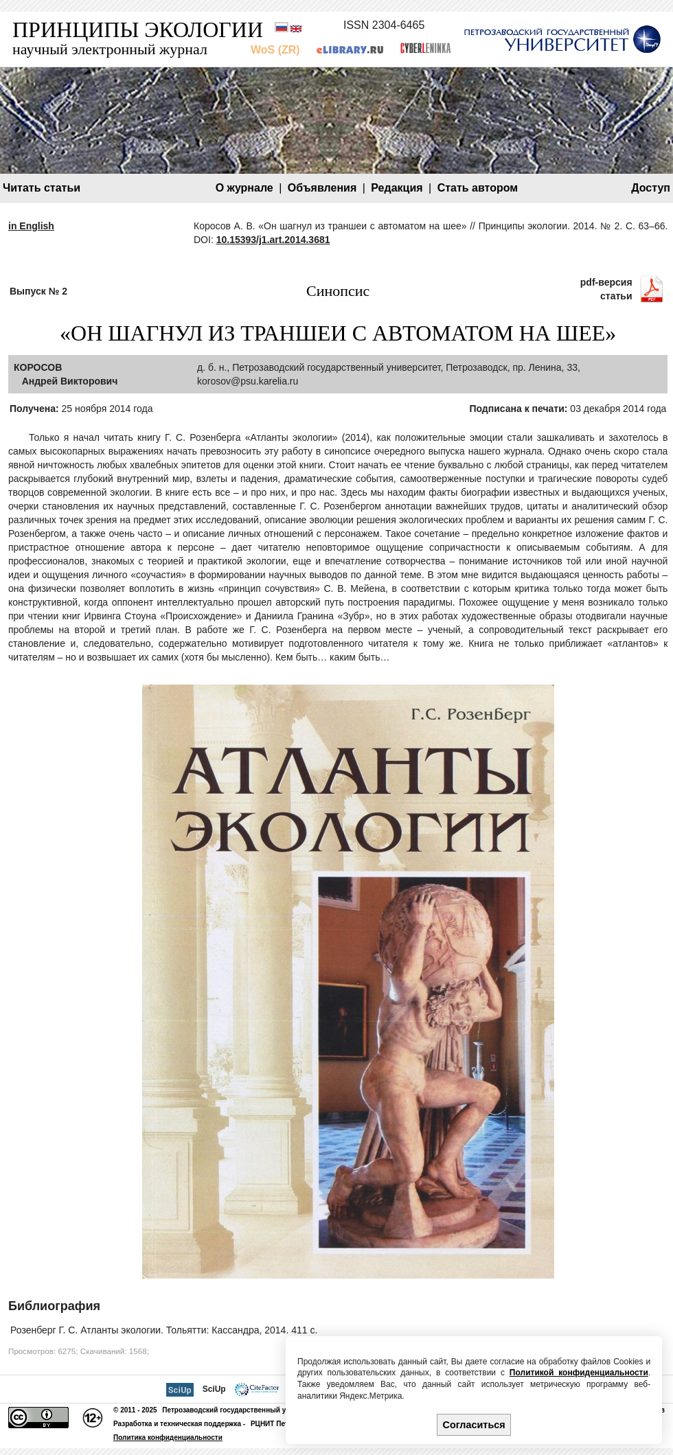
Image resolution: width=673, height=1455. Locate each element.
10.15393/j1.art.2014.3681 (273, 239)
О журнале (244, 188)
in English (31, 225)
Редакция (396, 188)
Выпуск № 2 (38, 291)
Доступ (650, 188)
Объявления (322, 188)
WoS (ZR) (275, 50)
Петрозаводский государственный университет (243, 1410)
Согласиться (474, 1424)
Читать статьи (41, 188)
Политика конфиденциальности (168, 1437)
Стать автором (477, 188)
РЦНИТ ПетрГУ (276, 1424)
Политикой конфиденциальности (579, 1372)
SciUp (214, 1389)
